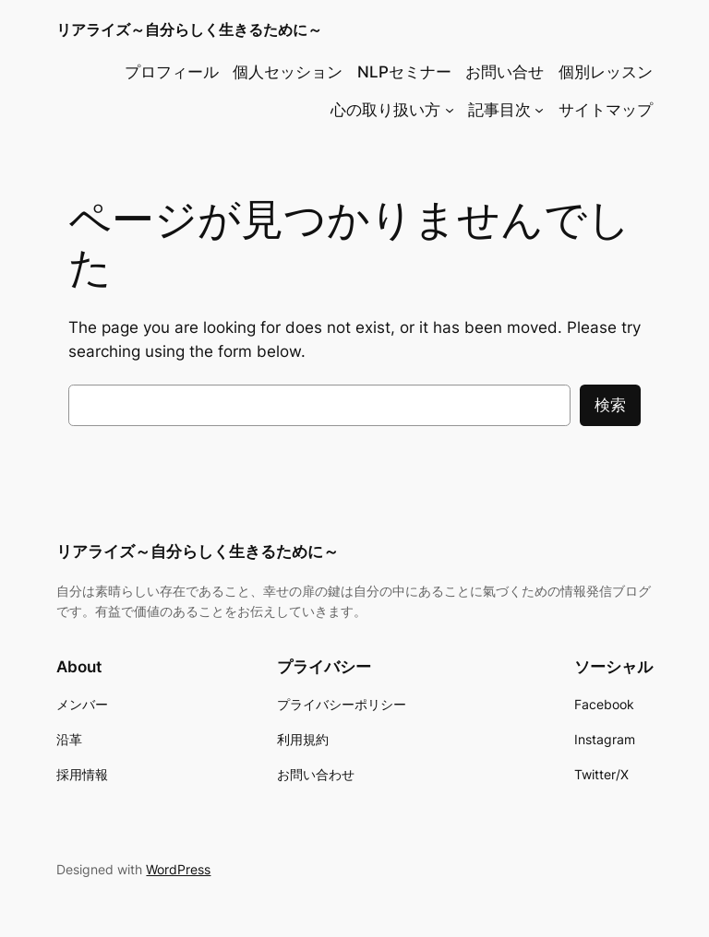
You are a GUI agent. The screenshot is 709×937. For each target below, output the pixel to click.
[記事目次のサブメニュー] (539, 109)
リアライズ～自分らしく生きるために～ (189, 29)
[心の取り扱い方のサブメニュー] (449, 109)
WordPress (178, 869)
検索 (610, 405)
